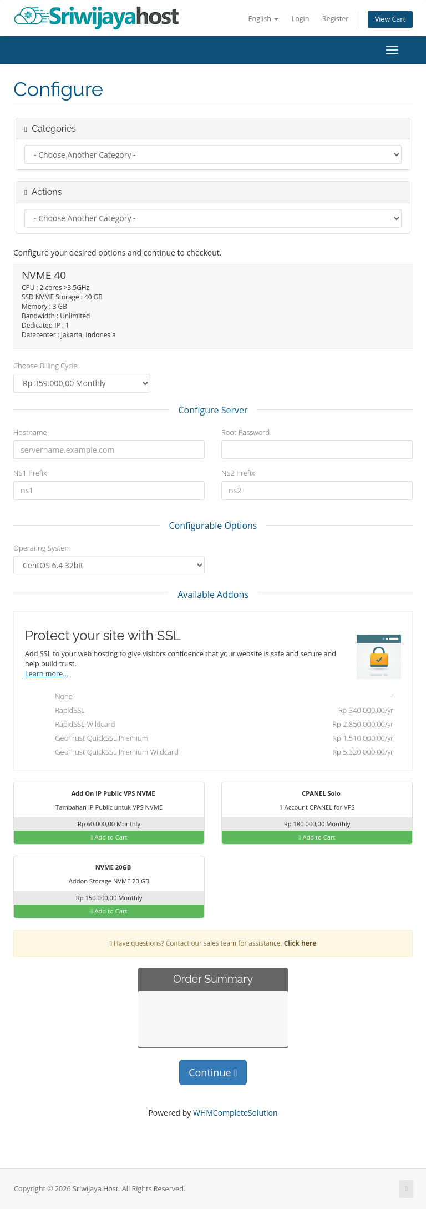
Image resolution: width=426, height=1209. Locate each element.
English (263, 18)
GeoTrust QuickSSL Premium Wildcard (214, 753)
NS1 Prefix (30, 473)
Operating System (42, 548)
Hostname (30, 432)
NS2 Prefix (238, 473)
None (214, 697)
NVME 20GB (106, 868)
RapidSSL (214, 711)
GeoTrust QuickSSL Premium (214, 739)
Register (335, 18)
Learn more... (46, 673)
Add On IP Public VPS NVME (106, 794)
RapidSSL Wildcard (214, 725)
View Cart (390, 19)
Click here (300, 942)
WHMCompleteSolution (235, 1112)
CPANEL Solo (314, 794)
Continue (213, 1072)
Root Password (245, 432)
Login (301, 18)
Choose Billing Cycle (45, 366)
